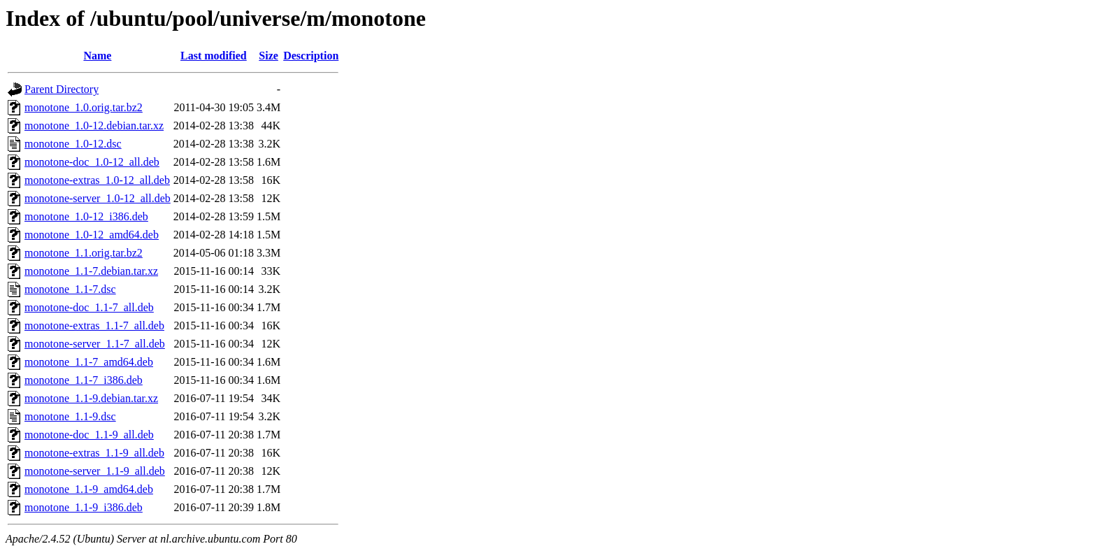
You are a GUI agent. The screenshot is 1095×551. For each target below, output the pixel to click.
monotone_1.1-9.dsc (70, 416)
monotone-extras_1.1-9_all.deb (94, 453)
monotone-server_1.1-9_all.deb (94, 471)
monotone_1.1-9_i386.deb (83, 507)
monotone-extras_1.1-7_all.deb (94, 325)
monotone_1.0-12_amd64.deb (91, 235)
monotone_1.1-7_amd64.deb (88, 362)
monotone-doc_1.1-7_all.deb (89, 307)
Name (97, 56)
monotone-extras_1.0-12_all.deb (97, 180)
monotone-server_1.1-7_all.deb (94, 344)
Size (268, 56)
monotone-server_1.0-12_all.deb (97, 198)
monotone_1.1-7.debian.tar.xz (91, 271)
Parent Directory (61, 89)
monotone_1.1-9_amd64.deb (88, 489)
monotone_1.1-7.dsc (70, 289)
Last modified (213, 56)
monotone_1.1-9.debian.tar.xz (91, 398)
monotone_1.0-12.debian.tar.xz (94, 125)
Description (310, 56)
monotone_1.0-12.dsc (73, 144)
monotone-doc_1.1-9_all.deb (89, 435)
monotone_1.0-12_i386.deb (86, 216)
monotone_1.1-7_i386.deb (83, 380)
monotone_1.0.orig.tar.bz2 (83, 107)
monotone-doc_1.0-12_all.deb (91, 162)
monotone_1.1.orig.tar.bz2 (83, 253)
